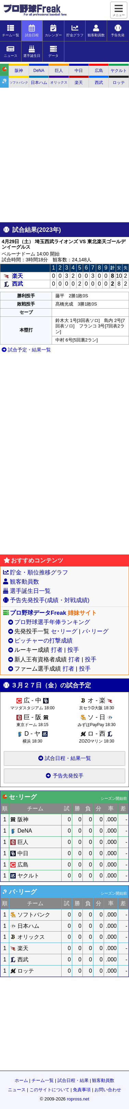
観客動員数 (24, 581)
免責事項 (82, 1089)
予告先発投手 (64, 775)
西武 (99, 82)
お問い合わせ (107, 1089)
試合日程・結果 (73, 1080)
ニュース (17, 1089)
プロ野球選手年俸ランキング (52, 622)
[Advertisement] (64, 155)
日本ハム (39, 82)
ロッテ (119, 82)
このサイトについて (49, 1089)
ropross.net (78, 1098)
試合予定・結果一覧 (26, 349)
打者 (57, 650)
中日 (79, 70)
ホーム (21, 1080)
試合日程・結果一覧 (64, 758)
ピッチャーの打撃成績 (43, 640)
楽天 (79, 82)
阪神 (19, 70)
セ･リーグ (64, 631)
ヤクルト (119, 70)
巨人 (59, 70)
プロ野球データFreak (38, 613)
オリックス (58, 82)
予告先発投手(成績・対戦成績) (49, 600)
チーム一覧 (42, 1080)
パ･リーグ (95, 631)
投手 (73, 650)
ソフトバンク (19, 82)
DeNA (39, 70)
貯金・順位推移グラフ (39, 572)
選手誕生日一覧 (30, 591)
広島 (99, 70)
